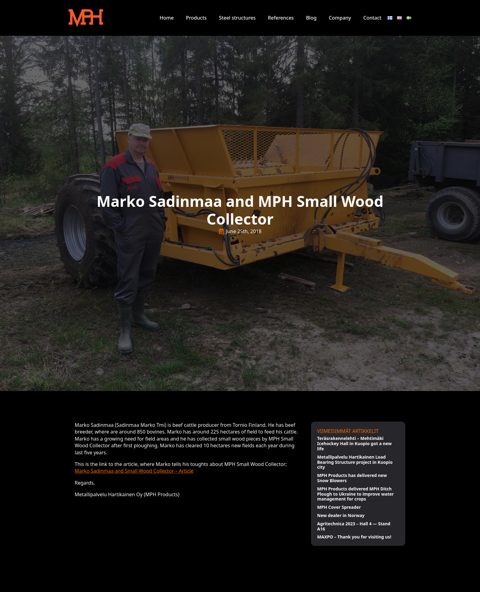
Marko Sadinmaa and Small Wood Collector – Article (134, 470)
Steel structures (237, 17)
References (281, 17)
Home (166, 17)
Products (196, 17)
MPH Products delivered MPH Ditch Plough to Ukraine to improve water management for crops (355, 494)
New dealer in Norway (341, 515)
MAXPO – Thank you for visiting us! (354, 537)
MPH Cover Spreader (339, 507)
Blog (311, 17)
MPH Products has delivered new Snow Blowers (352, 478)
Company (340, 17)
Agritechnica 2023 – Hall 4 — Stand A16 (353, 526)
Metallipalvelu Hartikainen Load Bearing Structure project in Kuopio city (355, 462)
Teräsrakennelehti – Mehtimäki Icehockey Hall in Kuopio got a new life (354, 443)
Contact (372, 17)
